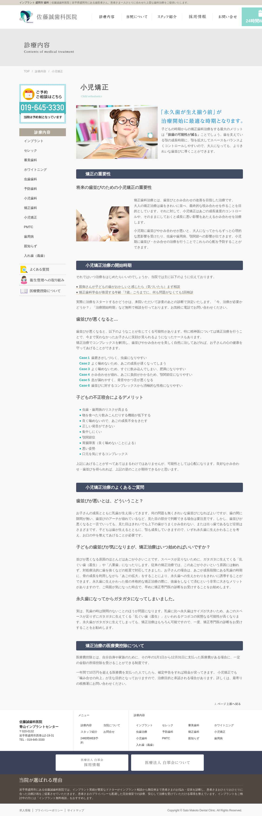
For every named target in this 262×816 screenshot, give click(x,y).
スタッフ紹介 (89, 731)
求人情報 (25, 810)
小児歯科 (30, 198)
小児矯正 (30, 217)
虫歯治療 (141, 731)
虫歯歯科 (30, 179)
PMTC (28, 227)
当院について (111, 725)
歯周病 (29, 236)
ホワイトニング (35, 169)
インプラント (34, 141)
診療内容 (40, 71)
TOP (27, 71)
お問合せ (109, 731)
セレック (30, 150)
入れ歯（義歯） (35, 255)
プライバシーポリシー (49, 810)
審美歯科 (30, 160)
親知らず (30, 246)
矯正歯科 (30, 208)
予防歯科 (30, 189)
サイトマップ (75, 810)
